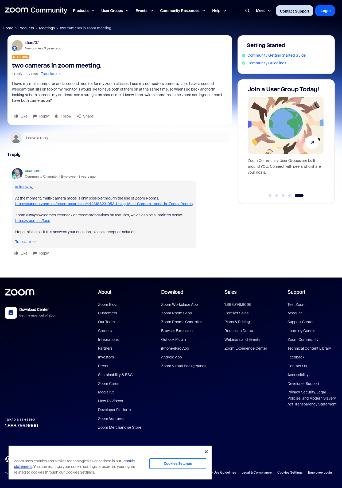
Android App (171, 357)
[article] (120, 212)
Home (8, 28)
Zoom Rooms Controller (181, 321)
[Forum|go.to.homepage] (36, 10)
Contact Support (294, 11)
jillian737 (32, 42)
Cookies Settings (289, 472)
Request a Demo (238, 330)
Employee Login (320, 472)
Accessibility (298, 374)
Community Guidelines (266, 63)
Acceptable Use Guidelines (216, 472)
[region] (110, 462)
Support (296, 292)
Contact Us (297, 366)
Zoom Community (302, 339)
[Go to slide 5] (299, 195)
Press (103, 366)
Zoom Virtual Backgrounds (183, 366)
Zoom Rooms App (176, 313)
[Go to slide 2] (276, 195)
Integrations (108, 339)
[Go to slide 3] (283, 195)
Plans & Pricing (237, 321)
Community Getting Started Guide (276, 55)
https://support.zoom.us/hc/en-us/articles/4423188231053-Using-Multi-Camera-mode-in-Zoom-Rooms (104, 203)
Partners (105, 348)
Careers (105, 330)
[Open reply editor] (119, 137)
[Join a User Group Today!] (286, 139)
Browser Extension (177, 330)
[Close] (206, 451)
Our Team (106, 321)
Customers (107, 313)
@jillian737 (23, 187)
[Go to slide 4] (289, 195)
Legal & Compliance (257, 472)
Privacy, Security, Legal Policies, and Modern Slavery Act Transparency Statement (312, 398)
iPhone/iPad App (175, 348)
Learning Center (301, 330)
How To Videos (110, 401)
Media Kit (106, 392)
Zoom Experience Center (245, 348)
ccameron (33, 170)
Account (294, 313)
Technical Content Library (309, 348)
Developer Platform (114, 409)
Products (26, 28)
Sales (230, 292)
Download (172, 292)
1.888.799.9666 (21, 426)
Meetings (47, 28)
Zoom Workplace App (179, 304)
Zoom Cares (108, 383)
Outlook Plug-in (174, 339)
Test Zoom (296, 304)
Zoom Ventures (111, 418)
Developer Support (303, 383)
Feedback (295, 357)
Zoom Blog (107, 304)
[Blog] (8, 458)
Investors (106, 357)
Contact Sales (236, 313)
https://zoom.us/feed (32, 220)
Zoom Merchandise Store (119, 427)
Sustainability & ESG (115, 374)
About (104, 292)
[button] (52, 74)
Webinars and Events (242, 339)
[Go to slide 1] (270, 195)
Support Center (300, 321)
